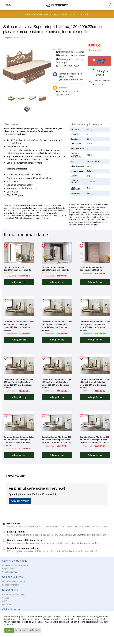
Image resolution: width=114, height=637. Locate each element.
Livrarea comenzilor (10, 586)
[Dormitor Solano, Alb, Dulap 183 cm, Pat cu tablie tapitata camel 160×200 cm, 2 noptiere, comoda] (57, 423)
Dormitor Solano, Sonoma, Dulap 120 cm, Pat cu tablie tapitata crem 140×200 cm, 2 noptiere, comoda (57, 326)
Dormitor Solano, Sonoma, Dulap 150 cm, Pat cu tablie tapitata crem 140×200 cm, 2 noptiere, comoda (19, 442)
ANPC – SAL (7, 605)
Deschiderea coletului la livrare (15, 566)
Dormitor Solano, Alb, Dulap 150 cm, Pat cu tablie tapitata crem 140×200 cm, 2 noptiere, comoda (94, 441)
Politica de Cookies (30, 621)
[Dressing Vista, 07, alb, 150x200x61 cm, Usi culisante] (19, 252)
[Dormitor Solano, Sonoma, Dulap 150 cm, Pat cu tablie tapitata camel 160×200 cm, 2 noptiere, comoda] (19, 365)
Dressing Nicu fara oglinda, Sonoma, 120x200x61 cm (92, 268)
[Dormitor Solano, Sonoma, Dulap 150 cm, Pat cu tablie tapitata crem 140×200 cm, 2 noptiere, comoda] (19, 423)
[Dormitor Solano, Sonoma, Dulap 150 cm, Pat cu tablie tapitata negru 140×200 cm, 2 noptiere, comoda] (19, 307)
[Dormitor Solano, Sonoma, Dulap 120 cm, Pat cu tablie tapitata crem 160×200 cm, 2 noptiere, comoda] (95, 307)
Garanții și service (9, 573)
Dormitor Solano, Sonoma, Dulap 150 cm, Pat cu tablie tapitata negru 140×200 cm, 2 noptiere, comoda (19, 326)
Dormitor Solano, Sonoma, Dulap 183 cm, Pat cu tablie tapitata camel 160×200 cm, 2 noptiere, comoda (57, 384)
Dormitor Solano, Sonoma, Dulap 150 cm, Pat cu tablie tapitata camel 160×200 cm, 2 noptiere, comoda (19, 384)
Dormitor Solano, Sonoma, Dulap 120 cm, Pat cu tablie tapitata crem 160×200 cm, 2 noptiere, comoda (95, 326)
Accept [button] (9, 630)
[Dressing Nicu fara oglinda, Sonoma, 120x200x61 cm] (95, 252)
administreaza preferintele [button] (28, 630)
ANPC (4, 602)
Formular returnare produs (13, 596)
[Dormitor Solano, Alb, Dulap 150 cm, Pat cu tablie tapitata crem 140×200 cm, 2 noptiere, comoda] (95, 423)
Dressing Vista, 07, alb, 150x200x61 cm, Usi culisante (17, 268)
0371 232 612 (51, 14)
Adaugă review (20, 502)
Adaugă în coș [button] (19, 282)
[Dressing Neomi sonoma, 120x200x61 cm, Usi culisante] (57, 252)
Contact (5, 599)
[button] (99, 61)
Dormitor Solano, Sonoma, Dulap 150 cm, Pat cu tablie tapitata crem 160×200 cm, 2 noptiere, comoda (95, 384)
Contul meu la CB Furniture (13, 583)
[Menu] (6, 5)
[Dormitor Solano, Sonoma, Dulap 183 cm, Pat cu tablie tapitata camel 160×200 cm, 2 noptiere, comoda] (57, 365)
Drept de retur (8, 570)
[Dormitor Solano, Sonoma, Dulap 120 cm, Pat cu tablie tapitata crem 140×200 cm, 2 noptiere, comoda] (57, 307)
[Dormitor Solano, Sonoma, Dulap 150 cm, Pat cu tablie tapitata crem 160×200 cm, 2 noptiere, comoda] (95, 365)
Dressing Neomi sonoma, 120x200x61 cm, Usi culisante (55, 268)
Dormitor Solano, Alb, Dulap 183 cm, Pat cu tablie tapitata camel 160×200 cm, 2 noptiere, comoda (56, 441)
